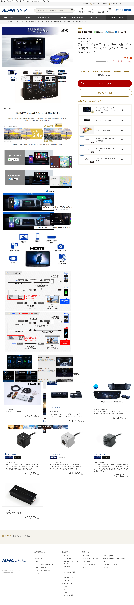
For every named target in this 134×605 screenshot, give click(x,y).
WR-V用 (66, 586)
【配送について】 (105, 75)
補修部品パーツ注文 (116, 17)
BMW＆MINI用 (68, 595)
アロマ (37, 573)
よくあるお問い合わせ (99, 4)
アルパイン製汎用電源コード (104, 130)
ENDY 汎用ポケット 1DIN (103, 120)
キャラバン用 (68, 583)
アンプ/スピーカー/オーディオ (44, 564)
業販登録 (101, 10)
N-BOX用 (66, 592)
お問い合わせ (86, 567)
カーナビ (38, 556)
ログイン (91, 10)
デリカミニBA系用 (69, 572)
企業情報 (105, 567)
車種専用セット (43, 17)
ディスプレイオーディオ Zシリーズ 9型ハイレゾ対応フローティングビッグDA (105, 110)
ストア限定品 (26, 17)
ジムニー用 (67, 556)
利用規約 (105, 561)
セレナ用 (66, 580)
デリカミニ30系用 (69, 577)
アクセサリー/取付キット (42, 570)
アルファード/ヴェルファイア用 (71, 562)
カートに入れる (105, 83)
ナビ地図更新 (62, 17)
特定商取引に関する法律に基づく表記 (114, 559)
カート (109, 10)
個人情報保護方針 (108, 556)
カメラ (37, 561)
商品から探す (8, 17)
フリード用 (67, 589)
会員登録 (82, 10)
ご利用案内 (84, 4)
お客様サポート (94, 17)
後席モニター (39, 559)
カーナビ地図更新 (40, 567)
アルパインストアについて (90, 559)
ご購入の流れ (86, 561)
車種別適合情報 (78, 17)
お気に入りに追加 (105, 93)
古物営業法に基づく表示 (110, 564)
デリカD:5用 (67, 566)
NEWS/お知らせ (116, 4)
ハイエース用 (68, 559)
